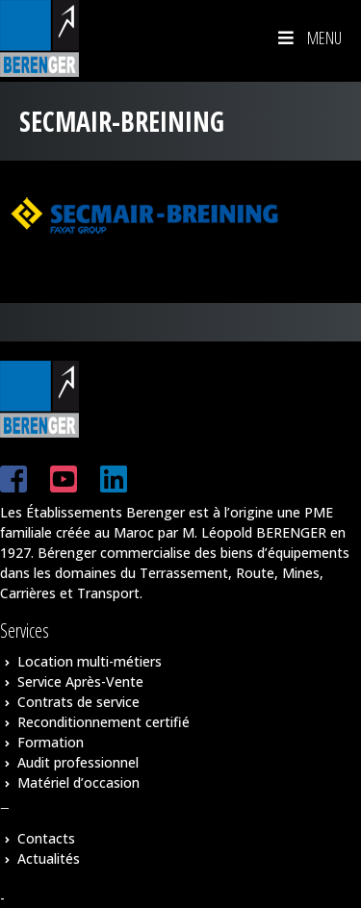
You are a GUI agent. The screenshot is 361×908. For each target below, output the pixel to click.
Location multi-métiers (89, 661)
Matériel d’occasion (78, 782)
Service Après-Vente (80, 681)
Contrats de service (78, 702)
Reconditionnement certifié (103, 722)
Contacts (46, 838)
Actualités (48, 858)
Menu (308, 37)
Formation (50, 742)
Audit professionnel (78, 762)
